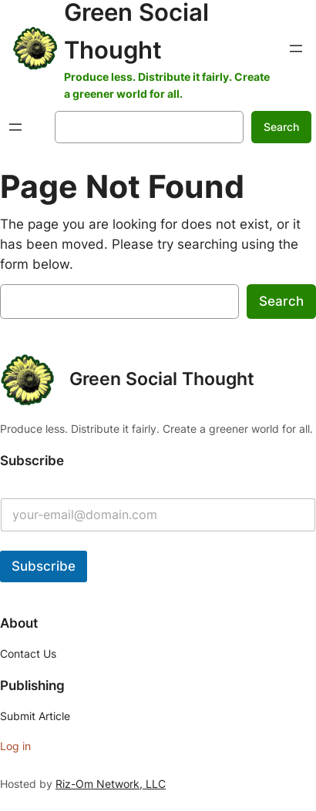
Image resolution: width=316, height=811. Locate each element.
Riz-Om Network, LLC (110, 783)
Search (281, 126)
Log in (15, 745)
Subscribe (44, 566)
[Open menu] (296, 48)
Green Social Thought (161, 379)
